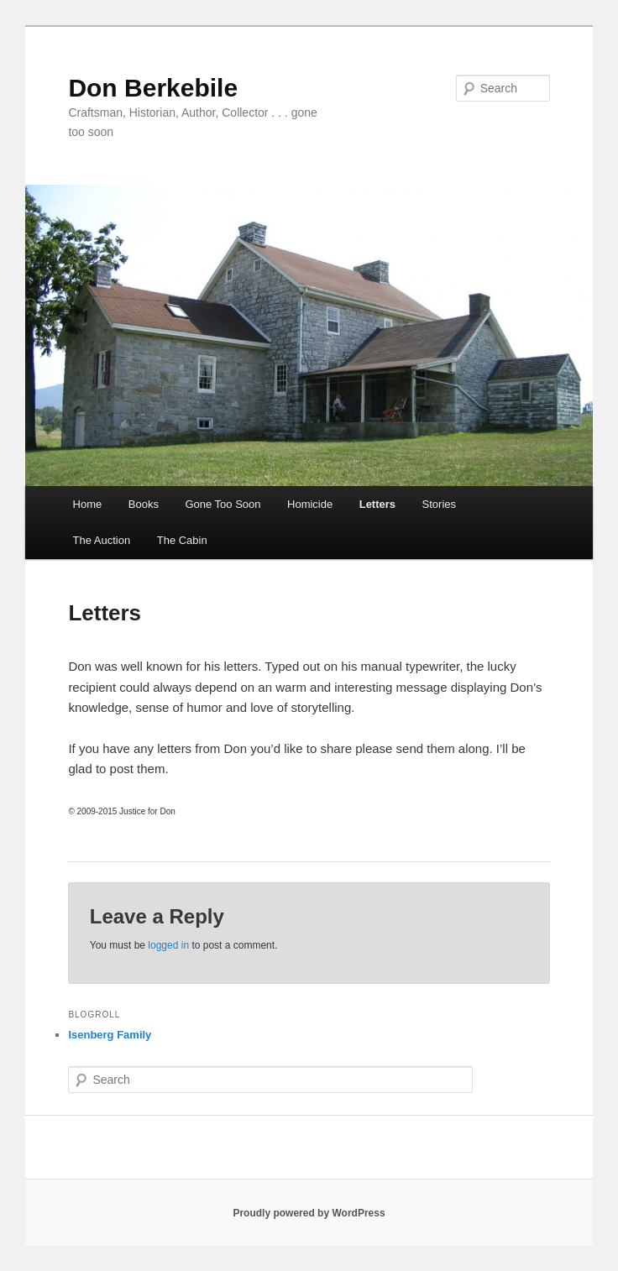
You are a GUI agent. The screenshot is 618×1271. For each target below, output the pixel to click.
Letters (377, 504)
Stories (439, 504)
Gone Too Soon (222, 504)
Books (143, 504)
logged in (168, 945)
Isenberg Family (109, 1034)
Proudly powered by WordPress (309, 1213)
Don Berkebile (153, 88)
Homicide (310, 504)
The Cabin (182, 540)
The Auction (102, 540)
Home (87, 504)
